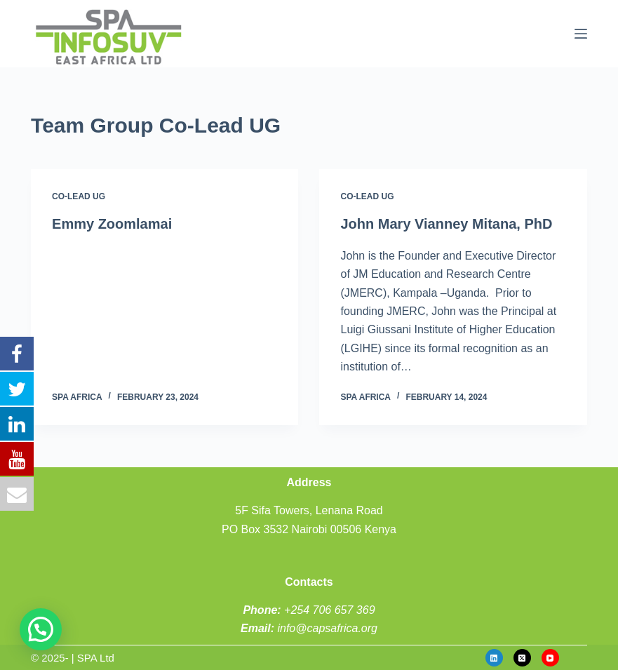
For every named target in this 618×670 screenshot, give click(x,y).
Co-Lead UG (78, 196)
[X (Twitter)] (522, 657)
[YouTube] (550, 657)
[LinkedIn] (494, 657)
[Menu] (581, 33)
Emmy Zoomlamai (112, 224)
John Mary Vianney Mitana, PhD (446, 224)
